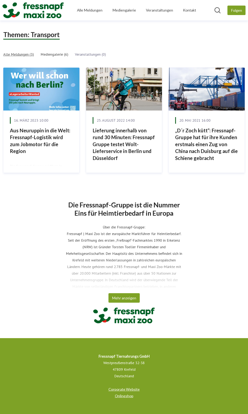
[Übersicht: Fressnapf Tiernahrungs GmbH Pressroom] (33, 10)
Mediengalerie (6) (54, 54)
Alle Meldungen (89, 10)
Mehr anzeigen (124, 298)
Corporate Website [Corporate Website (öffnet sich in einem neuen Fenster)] (124, 389)
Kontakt (189, 10)
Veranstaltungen (159, 10)
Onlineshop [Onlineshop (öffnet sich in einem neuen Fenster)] (124, 396)
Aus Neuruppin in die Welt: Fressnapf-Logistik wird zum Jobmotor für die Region (40, 140)
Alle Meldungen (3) (18, 54)
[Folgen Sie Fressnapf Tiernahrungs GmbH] (236, 10)
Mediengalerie (124, 10)
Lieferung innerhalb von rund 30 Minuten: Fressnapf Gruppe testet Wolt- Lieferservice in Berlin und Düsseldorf (124, 144)
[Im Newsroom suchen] (217, 10)
